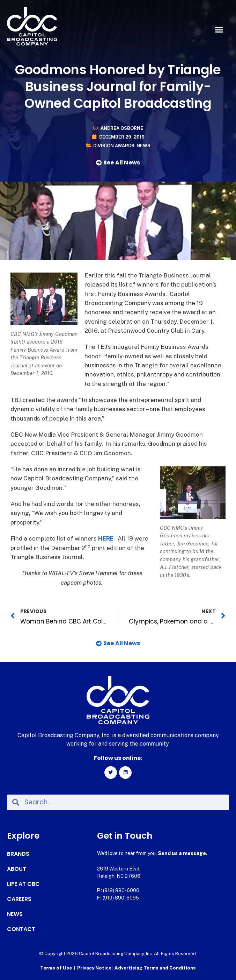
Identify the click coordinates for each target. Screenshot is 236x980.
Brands (18, 854)
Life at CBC (23, 884)
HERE (105, 538)
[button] (219, 29)
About (16, 869)
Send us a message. (182, 853)
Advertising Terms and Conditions (155, 968)
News (143, 145)
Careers (19, 899)
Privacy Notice (94, 968)
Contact (21, 929)
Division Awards (113, 145)
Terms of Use (56, 968)
